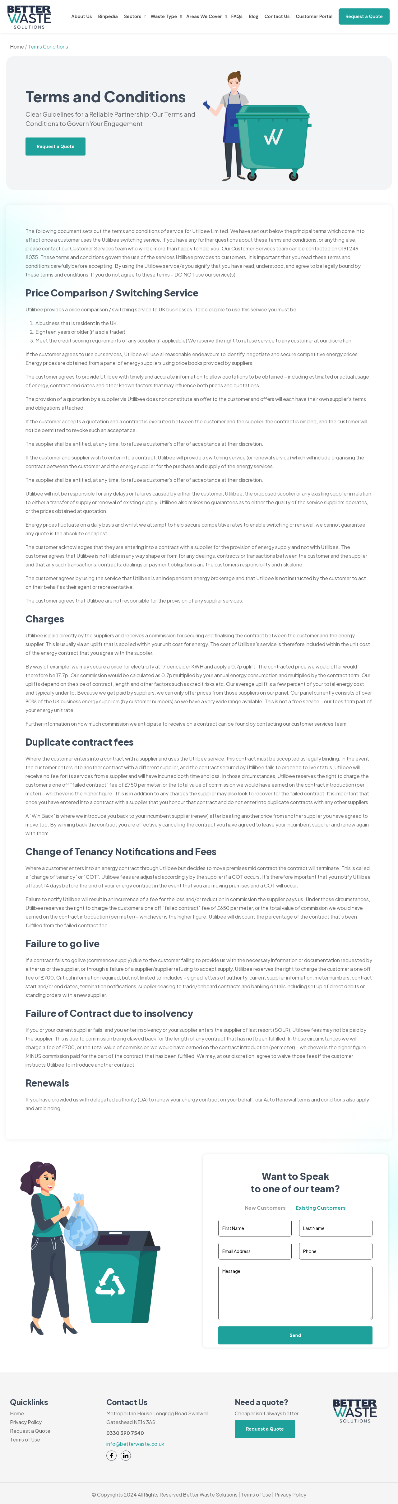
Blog (253, 16)
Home (17, 46)
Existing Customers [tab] (321, 1207)
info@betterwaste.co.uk (135, 1444)
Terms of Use (25, 1439)
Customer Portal (314, 16)
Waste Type (164, 16)
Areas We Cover (204, 16)
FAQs (237, 16)
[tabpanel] (295, 1282)
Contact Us (277, 16)
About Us (81, 16)
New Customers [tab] (265, 1207)
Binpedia (108, 16)
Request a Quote (364, 16)
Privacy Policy (26, 1422)
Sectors (132, 16)
